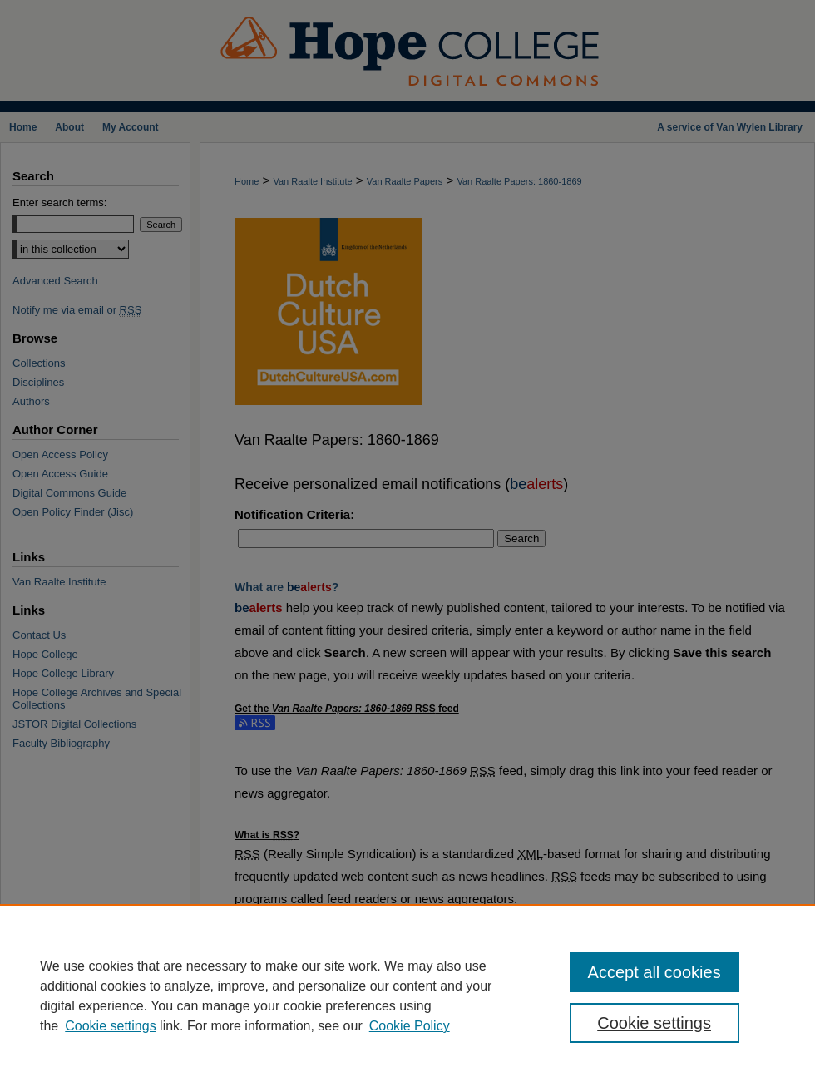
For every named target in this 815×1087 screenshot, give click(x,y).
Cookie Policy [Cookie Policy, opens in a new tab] (409, 1026)
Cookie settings (110, 1026)
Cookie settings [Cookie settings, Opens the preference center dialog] (654, 1023)
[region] (407, 995)
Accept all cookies (654, 972)
